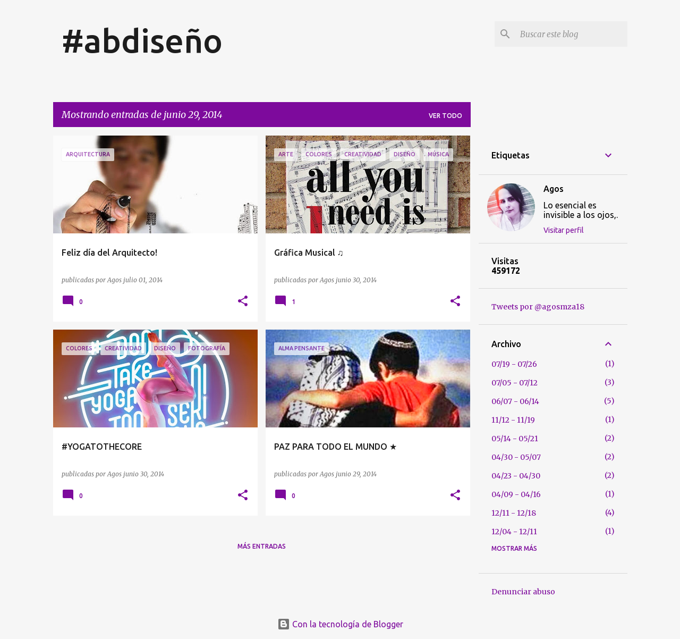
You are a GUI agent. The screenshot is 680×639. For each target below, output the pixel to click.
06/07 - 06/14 (515, 401)
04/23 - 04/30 (515, 476)
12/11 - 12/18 (513, 513)
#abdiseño (142, 40)
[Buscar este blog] (571, 34)
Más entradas (261, 546)
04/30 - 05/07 (516, 457)
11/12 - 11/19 (513, 420)
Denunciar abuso (523, 591)
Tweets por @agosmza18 (537, 307)
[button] (242, 302)
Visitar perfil (563, 230)
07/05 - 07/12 (514, 383)
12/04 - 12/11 (514, 531)
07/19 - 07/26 (514, 364)
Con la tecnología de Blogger (340, 624)
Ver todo (445, 115)
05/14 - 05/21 (514, 438)
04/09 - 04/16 (516, 494)
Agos (553, 189)
